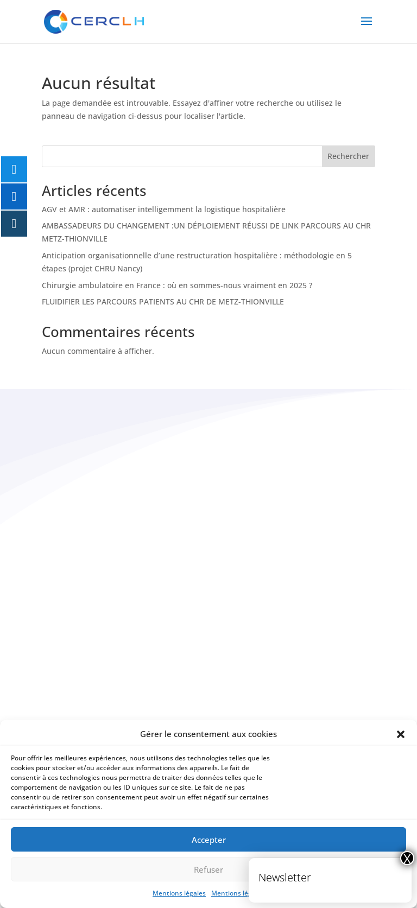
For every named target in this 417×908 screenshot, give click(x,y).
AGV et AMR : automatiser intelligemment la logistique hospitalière (164, 209)
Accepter (209, 839)
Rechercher (348, 156)
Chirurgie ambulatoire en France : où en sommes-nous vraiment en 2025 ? (177, 285)
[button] (400, 734)
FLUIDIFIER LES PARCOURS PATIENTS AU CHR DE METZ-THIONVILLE (163, 301)
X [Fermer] (407, 858)
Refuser (208, 869)
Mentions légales (179, 893)
